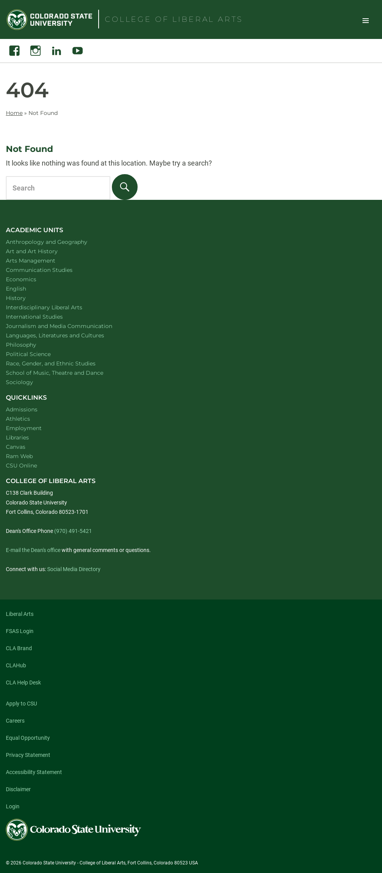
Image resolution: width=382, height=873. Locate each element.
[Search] (125, 187)
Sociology (29, 382)
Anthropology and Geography (56, 241)
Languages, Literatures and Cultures (65, 335)
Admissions (21, 409)
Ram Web (19, 456)
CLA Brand (19, 648)
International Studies (44, 316)
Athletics (18, 418)
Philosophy (31, 344)
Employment (24, 428)
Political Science (38, 354)
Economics (31, 279)
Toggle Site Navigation (365, 20)
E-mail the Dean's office (33, 550)
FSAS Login (20, 631)
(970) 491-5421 (73, 531)
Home (14, 112)
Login (12, 806)
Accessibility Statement (34, 772)
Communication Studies (49, 269)
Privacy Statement (28, 755)
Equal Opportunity (28, 738)
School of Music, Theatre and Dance (65, 372)
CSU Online (21, 465)
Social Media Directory (74, 569)
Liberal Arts (20, 614)
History (25, 298)
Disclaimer (18, 789)
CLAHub (16, 665)
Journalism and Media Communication (69, 326)
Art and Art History (41, 251)
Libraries (17, 437)
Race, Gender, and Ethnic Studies (60, 363)
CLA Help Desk (23, 682)
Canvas (15, 446)
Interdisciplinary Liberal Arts (54, 307)
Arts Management (41, 260)
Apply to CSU (21, 703)
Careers (15, 721)
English (26, 288)
